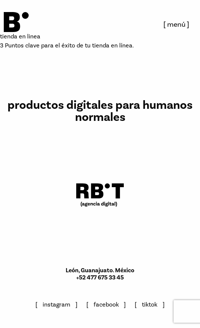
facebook (106, 304)
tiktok (149, 304)
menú (176, 24)
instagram (56, 304)
